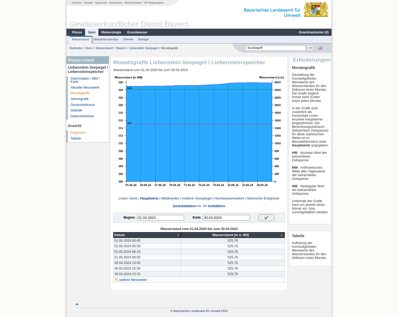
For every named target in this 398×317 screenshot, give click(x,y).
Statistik (76, 110)
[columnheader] (147, 235)
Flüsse (77, 32)
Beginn (129, 217)
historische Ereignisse (263, 198)
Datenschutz (116, 2)
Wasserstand (80, 39)
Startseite (77, 2)
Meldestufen (170, 198)
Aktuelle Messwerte (84, 87)
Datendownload (82, 116)
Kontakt (88, 2)
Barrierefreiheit (133, 2)
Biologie (143, 39)
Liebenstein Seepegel (143, 48)
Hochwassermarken (229, 198)
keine (133, 198)
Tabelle (75, 138)
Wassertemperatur (106, 39)
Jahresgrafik (79, 99)
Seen (92, 32)
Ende (196, 217)
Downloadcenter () (314, 32)
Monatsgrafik (80, 93)
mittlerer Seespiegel (197, 198)
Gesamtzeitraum (82, 105)
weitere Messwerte (133, 280)
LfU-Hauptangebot (154, 2)
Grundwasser (137, 32)
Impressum (101, 2)
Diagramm (78, 132)
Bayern (120, 48)
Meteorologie (111, 32)
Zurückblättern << (187, 206)
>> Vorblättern (214, 206)
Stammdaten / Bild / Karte (85, 80)
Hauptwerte (149, 198)
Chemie (128, 39)
